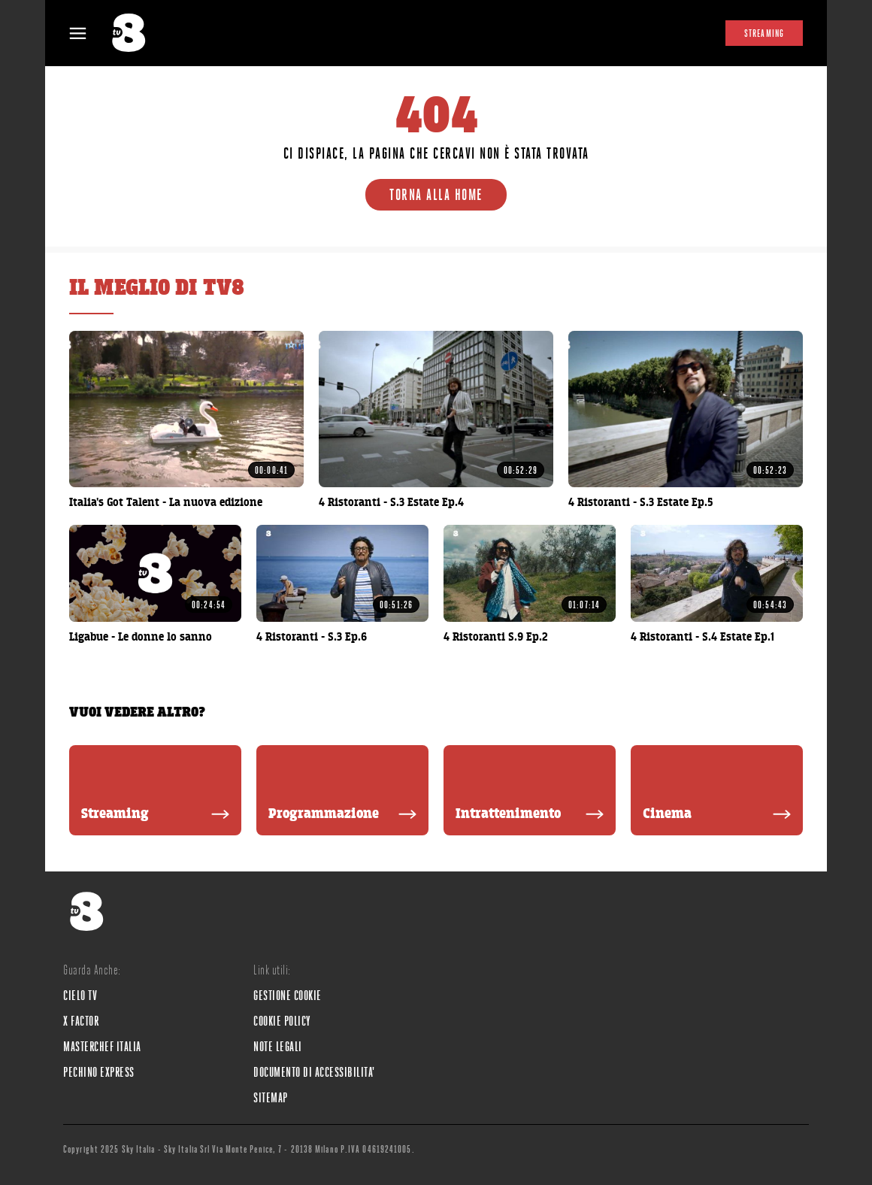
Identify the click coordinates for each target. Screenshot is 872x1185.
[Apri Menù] (87, 33)
